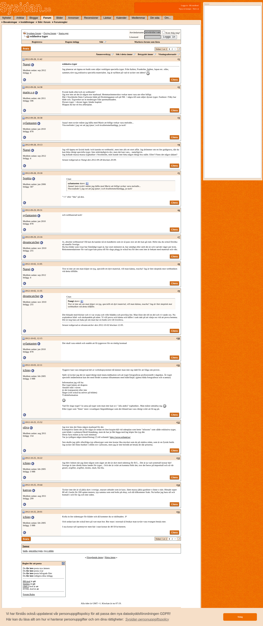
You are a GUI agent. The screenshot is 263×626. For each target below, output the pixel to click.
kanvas (27, 490)
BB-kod (26, 581)
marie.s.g (28, 92)
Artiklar (20, 17)
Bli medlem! (194, 5)
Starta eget (64, 33)
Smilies (26, 583)
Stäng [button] (240, 617)
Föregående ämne (95, 557)
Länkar (107, 17)
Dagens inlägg (72, 42)
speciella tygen (36, 550)
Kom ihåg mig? (171, 33)
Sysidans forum (34, 33)
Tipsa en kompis (185, 9)
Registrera (37, 42)
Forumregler (61, 22)
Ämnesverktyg (103, 54)
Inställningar (27, 22)
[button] (147, 619)
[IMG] (26, 586)
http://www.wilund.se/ (120, 437)
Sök (101, 42)
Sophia (27, 178)
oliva (26, 427)
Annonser (73, 17)
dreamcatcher (31, 242)
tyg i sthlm (49, 550)
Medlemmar (138, 17)
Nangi (27, 64)
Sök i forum (44, 22)
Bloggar (33, 17)
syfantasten (30, 123)
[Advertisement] (231, 50)
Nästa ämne (110, 557)
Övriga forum (50, 33)
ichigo (27, 370)
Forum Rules (29, 594)
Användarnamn (136, 32)
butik (25, 550)
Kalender (121, 17)
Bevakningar (10, 22)
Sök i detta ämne (124, 54)
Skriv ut (196, 9)
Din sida (154, 17)
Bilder (59, 17)
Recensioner (91, 17)
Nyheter (6, 17)
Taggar (26, 546)
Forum (47, 17)
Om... (168, 17)
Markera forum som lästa (147, 42)
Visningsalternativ (167, 54)
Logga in (184, 5)
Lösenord (133, 37)
